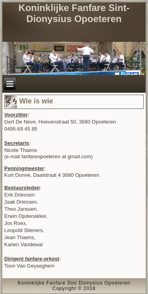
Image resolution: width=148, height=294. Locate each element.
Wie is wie (36, 101)
